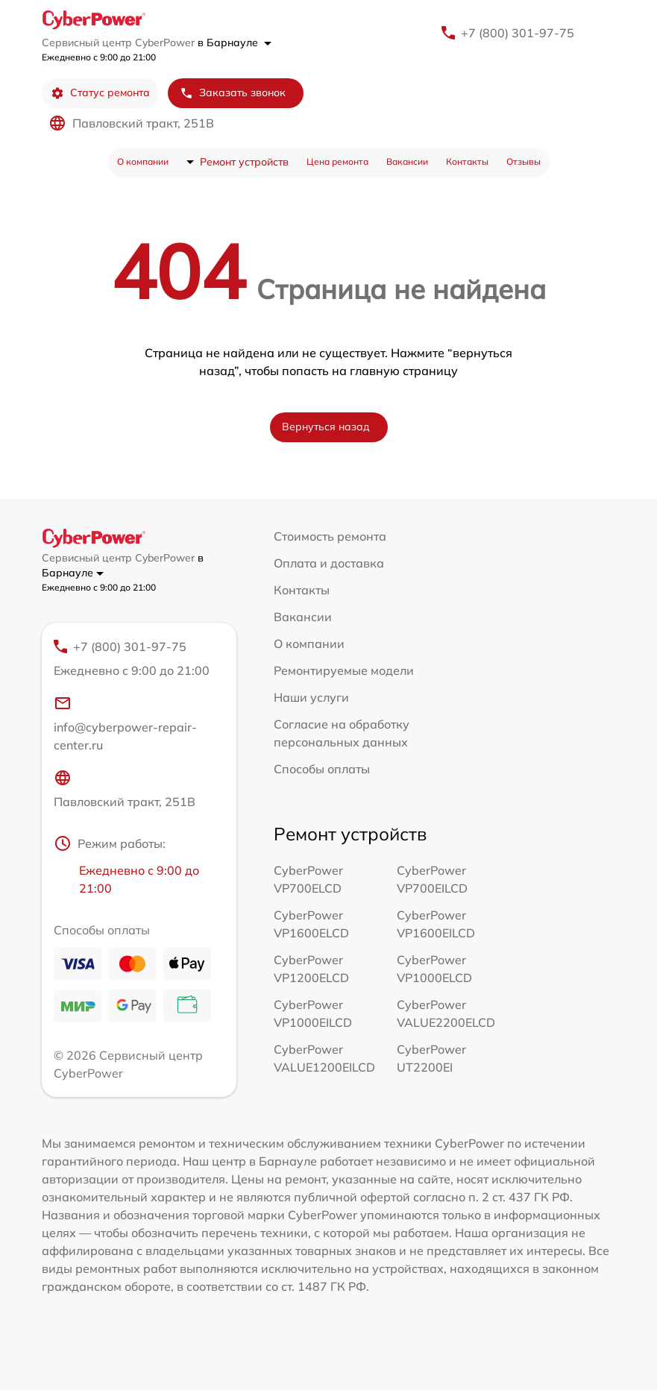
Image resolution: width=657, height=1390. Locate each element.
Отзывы (523, 161)
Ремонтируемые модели (344, 670)
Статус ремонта (100, 93)
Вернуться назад (326, 426)
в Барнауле (234, 42)
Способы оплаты (322, 768)
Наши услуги (311, 697)
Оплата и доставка (329, 563)
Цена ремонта (337, 161)
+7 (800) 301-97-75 (517, 32)
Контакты (467, 161)
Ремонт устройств (244, 162)
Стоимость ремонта (330, 536)
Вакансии (407, 161)
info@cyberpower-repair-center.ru (125, 723)
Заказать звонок (233, 93)
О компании (143, 161)
